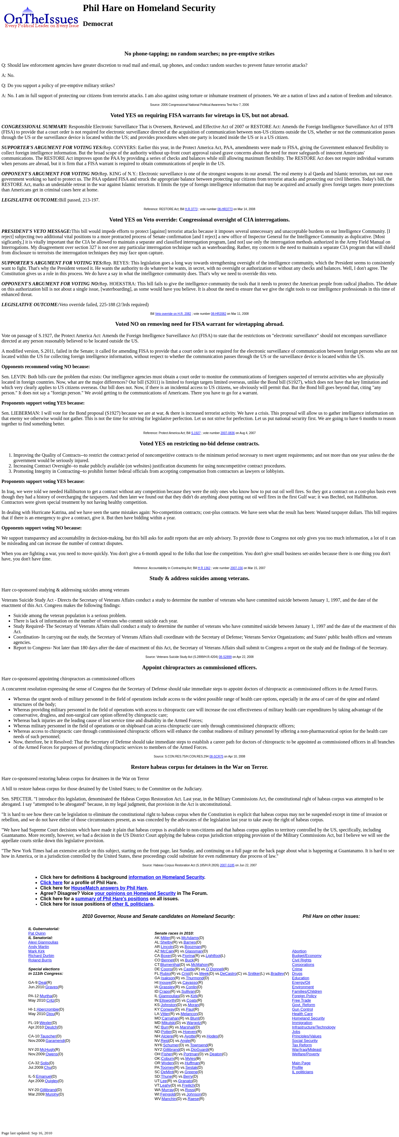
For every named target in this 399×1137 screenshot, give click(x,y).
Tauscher (48, 1036)
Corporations (303, 964)
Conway (168, 1009)
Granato (185, 1081)
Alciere (167, 1036)
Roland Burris (40, 960)
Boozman (193, 946)
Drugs (297, 973)
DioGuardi (200, 1049)
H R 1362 (204, 568)
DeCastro (228, 973)
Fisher (167, 1054)
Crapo (164, 991)
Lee (163, 1081)
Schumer (170, 1045)
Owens (52, 1054)
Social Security (305, 1040)
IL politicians (302, 1072)
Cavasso (190, 982)
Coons (166, 969)
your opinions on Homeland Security (135, 893)
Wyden (167, 1063)
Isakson (168, 978)
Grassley (166, 987)
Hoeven (189, 1031)
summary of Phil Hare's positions (111, 898)
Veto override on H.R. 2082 (173, 313)
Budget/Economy (307, 955)
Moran (193, 1005)
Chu (47, 1067)
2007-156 (236, 568)
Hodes (212, 1036)
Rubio (165, 973)
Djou (50, 1013)
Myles (190, 1058)
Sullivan (188, 991)
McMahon (199, 964)
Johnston (168, 1005)
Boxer (166, 955)
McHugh (47, 1049)
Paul (190, 1009)
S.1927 (196, 433)
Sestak (191, 1067)
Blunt (194, 1018)
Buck (189, 960)
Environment (303, 987)
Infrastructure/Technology (314, 1027)
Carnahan (170, 1018)
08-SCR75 (216, 756)
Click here (51, 882)
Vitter (164, 1013)
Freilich (188, 1085)
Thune (166, 1076)
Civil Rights (301, 960)
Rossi (190, 1090)
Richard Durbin (41, 955)
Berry (187, 1076)
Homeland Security (308, 1018)
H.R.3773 (191, 209)
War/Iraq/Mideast (307, 1049)
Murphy (52, 1094)
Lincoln (167, 946)
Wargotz (194, 1022)
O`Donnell (214, 969)
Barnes (190, 942)
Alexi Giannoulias (43, 942)
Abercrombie (48, 1009)
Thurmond (195, 978)
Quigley (51, 1081)
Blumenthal (170, 964)
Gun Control (302, 1009)
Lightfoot (213, 955)
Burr (165, 1027)
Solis (45, 1063)
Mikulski (168, 1022)
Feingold (167, 1094)
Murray (168, 1090)
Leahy (165, 1085)
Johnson (194, 1094)
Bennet (168, 960)
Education (300, 978)
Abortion (299, 951)
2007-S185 (227, 865)
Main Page (301, 1063)
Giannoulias (169, 996)
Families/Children (307, 991)
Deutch (51, 1027)
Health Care (302, 1013)
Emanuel (43, 1076)
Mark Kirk (36, 951)
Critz (50, 1000)
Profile (297, 1067)
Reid (165, 1040)
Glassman (194, 951)
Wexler (46, 1022)
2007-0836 (228, 433)
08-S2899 (225, 657)
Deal (42, 982)
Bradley (277, 973)
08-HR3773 (225, 209)
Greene (191, 1072)
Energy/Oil (301, 982)
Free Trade (301, 1000)
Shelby (166, 942)
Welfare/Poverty (305, 1054)
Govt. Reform (303, 1005)
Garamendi (55, 1040)
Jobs (296, 1031)
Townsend (199, 1045)
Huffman (192, 1063)
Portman (191, 1054)
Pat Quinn (37, 933)
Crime (297, 969)
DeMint (167, 1072)
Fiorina (188, 955)
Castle (189, 969)
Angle (185, 1040)
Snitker (254, 973)
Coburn (167, 1058)
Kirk (194, 996)
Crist (185, 973)
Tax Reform (302, 1045)
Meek (204, 973)
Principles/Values (307, 1036)
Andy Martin (38, 946)
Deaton (215, 1054)
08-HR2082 (218, 313)
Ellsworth (167, 1000)
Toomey (167, 1067)
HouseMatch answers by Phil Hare (109, 887)
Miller (165, 937)
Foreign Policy (304, 996)
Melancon (189, 1013)
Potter (166, 1031)
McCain (167, 951)
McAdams (190, 937)
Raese (193, 1098)
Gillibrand (48, 1090)
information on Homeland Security (166, 877)
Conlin (191, 987)
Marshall (187, 1027)
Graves (51, 987)
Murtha (46, 996)
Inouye (165, 982)
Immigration (302, 1022)
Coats (192, 1000)
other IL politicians (132, 904)
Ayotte (189, 1036)
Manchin (169, 1098)
